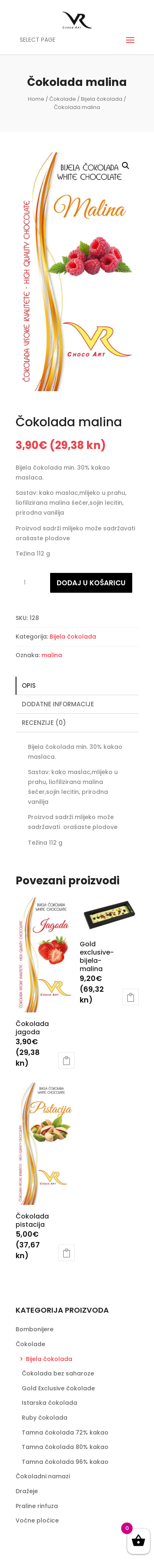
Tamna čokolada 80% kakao (65, 1447)
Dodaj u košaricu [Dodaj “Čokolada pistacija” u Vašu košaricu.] (66, 1253)
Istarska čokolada (49, 1403)
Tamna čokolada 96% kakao (65, 1462)
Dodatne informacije (58, 704)
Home (36, 99)
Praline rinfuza (37, 1506)
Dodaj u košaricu (91, 583)
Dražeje (27, 1491)
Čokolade (62, 99)
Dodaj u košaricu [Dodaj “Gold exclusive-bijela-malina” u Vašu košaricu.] (130, 997)
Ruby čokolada (44, 1417)
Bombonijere (34, 1329)
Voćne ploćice (37, 1520)
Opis (29, 685)
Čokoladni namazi (43, 1476)
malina (51, 655)
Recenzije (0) (44, 722)
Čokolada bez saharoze (58, 1373)
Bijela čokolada (101, 99)
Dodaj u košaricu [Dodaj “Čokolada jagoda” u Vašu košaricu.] (66, 1060)
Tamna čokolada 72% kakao (65, 1432)
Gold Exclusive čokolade (58, 1388)
